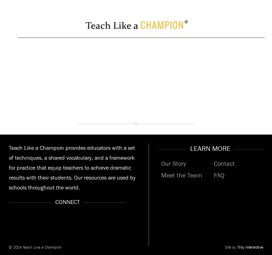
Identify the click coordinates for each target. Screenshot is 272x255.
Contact (224, 164)
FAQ (219, 176)
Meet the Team (181, 176)
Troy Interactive (250, 247)
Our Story (173, 164)
